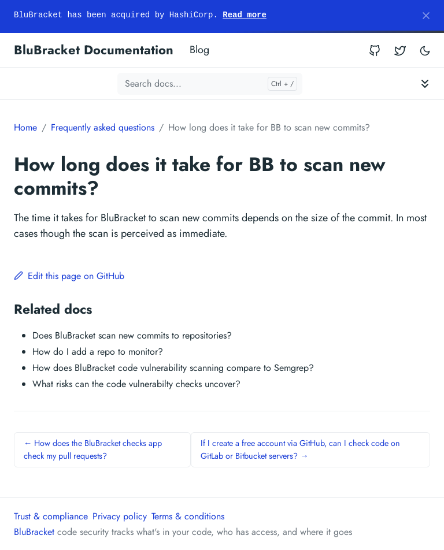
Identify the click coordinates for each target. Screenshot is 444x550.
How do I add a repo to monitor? (97, 351)
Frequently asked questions (102, 127)
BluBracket (34, 531)
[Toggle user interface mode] (425, 50)
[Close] (426, 15)
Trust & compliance (51, 516)
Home (25, 127)
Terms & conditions (187, 516)
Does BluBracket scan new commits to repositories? (132, 335)
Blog (199, 49)
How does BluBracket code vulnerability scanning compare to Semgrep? (173, 367)
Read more (245, 15)
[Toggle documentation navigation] (425, 83)
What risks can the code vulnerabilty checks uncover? (136, 384)
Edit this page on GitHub (69, 276)
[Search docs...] (209, 84)
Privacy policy (119, 516)
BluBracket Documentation (93, 49)
